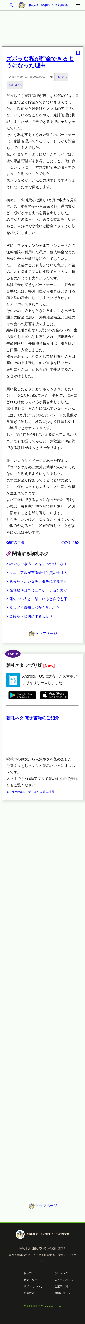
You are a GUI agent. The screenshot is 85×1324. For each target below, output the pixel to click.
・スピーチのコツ (62, 1279)
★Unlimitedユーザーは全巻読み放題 (30, 792)
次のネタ (70, 542)
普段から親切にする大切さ (29, 616)
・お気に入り (29, 1293)
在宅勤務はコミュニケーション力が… (38, 590)
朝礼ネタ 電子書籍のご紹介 (32, 718)
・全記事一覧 (60, 1286)
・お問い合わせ (61, 1293)
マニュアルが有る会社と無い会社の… (38, 573)
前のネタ (15, 542)
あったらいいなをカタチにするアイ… (38, 581)
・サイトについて (32, 1286)
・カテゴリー (29, 1279)
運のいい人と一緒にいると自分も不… (38, 599)
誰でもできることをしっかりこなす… (38, 564)
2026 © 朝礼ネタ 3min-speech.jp (42, 1306)
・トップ (26, 1273)
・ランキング (60, 1273)
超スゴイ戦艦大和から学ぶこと (33, 608)
